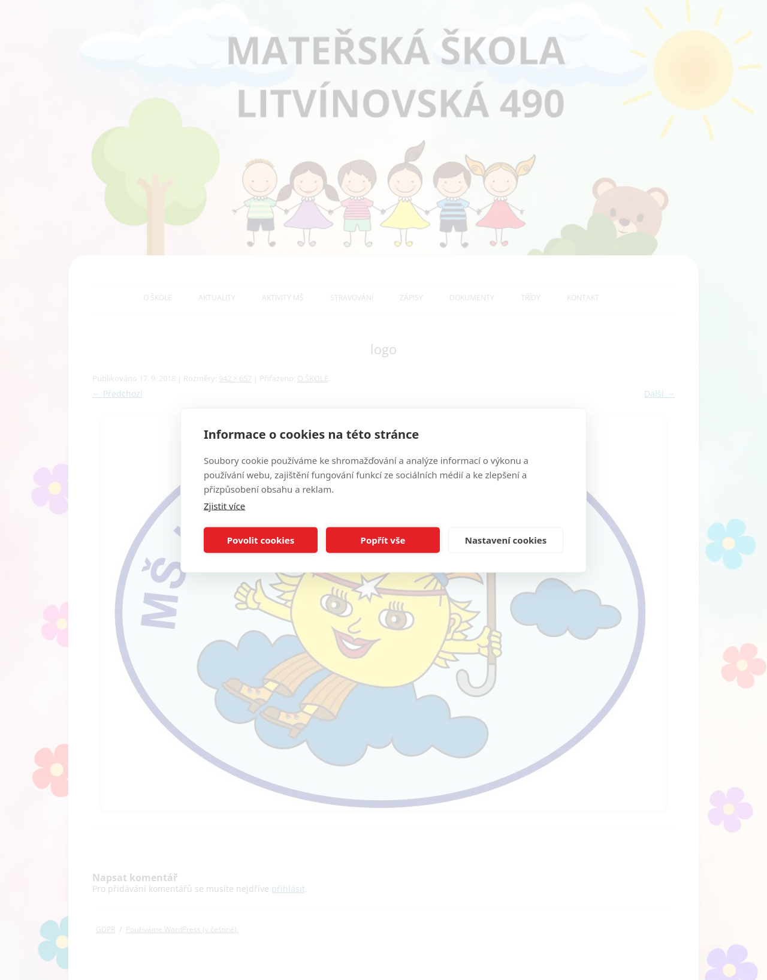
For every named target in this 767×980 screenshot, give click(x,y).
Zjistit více (224, 505)
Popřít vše (383, 540)
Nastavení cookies (506, 540)
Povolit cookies (260, 540)
